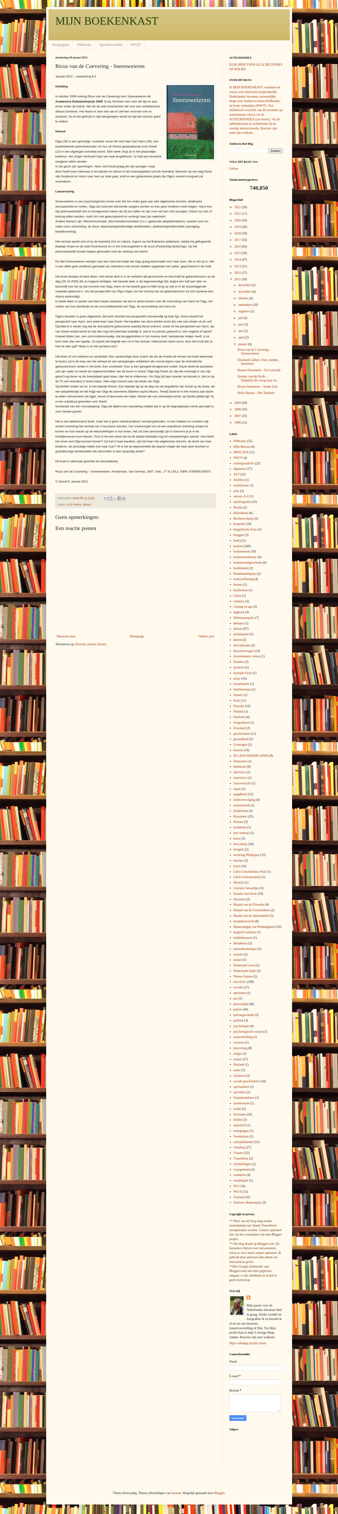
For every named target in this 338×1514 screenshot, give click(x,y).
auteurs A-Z (241, 496)
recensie (238, 1042)
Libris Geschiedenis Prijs (249, 871)
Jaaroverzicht (242, 783)
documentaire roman (246, 656)
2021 (238, 213)
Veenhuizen (240, 1136)
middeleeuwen (242, 937)
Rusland (238, 1064)
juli (240, 318)
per (235, 998)
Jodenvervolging (244, 800)
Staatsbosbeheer (243, 1097)
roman (237, 1059)
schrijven (239, 1075)
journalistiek (241, 805)
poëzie (237, 1009)
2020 (238, 220)
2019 (238, 227)
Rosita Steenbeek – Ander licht (257, 386)
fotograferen (241, 722)
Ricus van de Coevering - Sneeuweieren (253, 351)
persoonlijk (240, 1004)
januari (243, 344)
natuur (237, 959)
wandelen (239, 1175)
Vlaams (238, 1153)
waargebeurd (241, 1169)
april (241, 337)
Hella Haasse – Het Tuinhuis (255, 393)
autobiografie (242, 502)
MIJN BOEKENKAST (106, 21)
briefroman (240, 590)
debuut (87, 504)
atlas (236, 491)
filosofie (238, 706)
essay (236, 678)
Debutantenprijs (243, 618)
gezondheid (240, 739)
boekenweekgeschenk (247, 562)
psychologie (241, 1026)
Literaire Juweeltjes (246, 888)
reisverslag (240, 1048)
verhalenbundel (243, 1142)
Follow (234, 168)
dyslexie (238, 667)
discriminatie (241, 645)
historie (238, 750)
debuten (238, 623)
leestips (238, 860)
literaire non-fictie (245, 893)
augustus (244, 311)
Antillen (238, 480)
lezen (236, 866)
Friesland (239, 728)
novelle (238, 987)
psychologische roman (248, 1031)
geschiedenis (241, 733)
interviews (240, 777)
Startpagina (60, 45)
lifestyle (238, 882)
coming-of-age (242, 606)
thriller (237, 1119)
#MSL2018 (240, 452)
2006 (238, 422)
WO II (237, 1191)
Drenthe (238, 662)
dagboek (238, 612)
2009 (238, 403)
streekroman (241, 1103)
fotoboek (239, 717)
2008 (238, 409)
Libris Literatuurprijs (247, 877)
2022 (238, 207)
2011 (237, 279)
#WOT (135, 45)
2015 (238, 253)
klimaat (238, 822)
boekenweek (241, 551)
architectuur (241, 485)
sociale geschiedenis (246, 1081)
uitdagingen (241, 1131)
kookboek (239, 827)
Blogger (219, 1493)
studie (237, 1109)
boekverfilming (243, 579)
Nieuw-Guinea (242, 976)
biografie (239, 524)
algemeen (239, 468)
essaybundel (241, 684)
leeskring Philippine (246, 855)
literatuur (239, 899)
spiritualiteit (241, 1087)
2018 (238, 233)
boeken (77, 504)
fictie (236, 700)
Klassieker (240, 816)
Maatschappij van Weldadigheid (254, 927)
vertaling (239, 1147)
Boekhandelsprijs (244, 573)
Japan (237, 789)
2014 (238, 259)
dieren (237, 640)
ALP (68, 504)
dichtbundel (241, 634)
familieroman (242, 689)
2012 (238, 273)
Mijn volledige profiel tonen (247, 1343)
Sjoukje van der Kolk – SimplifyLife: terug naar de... (258, 378)
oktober (243, 298)
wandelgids (240, 1180)
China (237, 595)
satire (236, 1070)
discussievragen (243, 651)
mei (241, 331)
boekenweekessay (245, 557)
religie (237, 1053)
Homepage (137, 636)
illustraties (240, 761)
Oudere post (206, 636)
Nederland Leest (244, 965)
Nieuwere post (66, 636)
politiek (238, 1020)
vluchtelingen (242, 1164)
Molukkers (240, 943)
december (245, 285)
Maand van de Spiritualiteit (251, 915)
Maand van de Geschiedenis (251, 910)
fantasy (238, 695)
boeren (237, 584)
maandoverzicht (243, 921)
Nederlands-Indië (244, 971)
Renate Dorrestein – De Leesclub (258, 370)
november (245, 291)
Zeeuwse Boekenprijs (247, 1202)
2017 (238, 240)
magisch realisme (244, 932)
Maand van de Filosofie (248, 904)
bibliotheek (240, 513)
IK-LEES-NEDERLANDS (250, 755)
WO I (237, 1186)
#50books (84, 45)
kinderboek (240, 811)
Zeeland (238, 1197)
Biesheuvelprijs (243, 518)
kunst (236, 838)
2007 (238, 416)
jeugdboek (240, 794)
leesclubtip (240, 844)
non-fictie (239, 982)
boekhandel (240, 568)
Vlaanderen (240, 1158)
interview (239, 772)
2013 (238, 266)
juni (241, 324)
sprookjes (239, 1092)
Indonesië (239, 766)
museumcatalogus (245, 949)
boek (236, 540)
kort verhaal (241, 833)
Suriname (239, 1114)
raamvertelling (242, 1037)
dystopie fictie (242, 673)
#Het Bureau (241, 446)
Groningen (240, 744)
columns (238, 601)
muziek (238, 954)
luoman (176, 1493)
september (245, 305)
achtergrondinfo (243, 463)
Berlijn (237, 507)
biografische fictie (245, 529)
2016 (238, 246)
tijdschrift (239, 1125)
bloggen (238, 535)
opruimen (239, 993)
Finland (238, 711)
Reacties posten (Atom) (91, 644)
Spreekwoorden (110, 45)
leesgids (238, 849)
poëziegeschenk (243, 1015)
